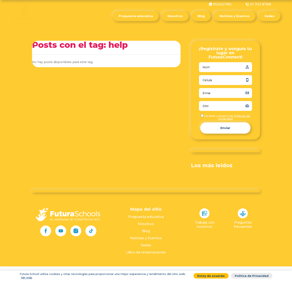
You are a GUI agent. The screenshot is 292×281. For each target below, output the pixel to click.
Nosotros (175, 16)
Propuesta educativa (136, 16)
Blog (201, 16)
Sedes (269, 16)
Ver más (26, 277)
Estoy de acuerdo (211, 275)
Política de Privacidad (252, 275)
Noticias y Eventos (235, 16)
